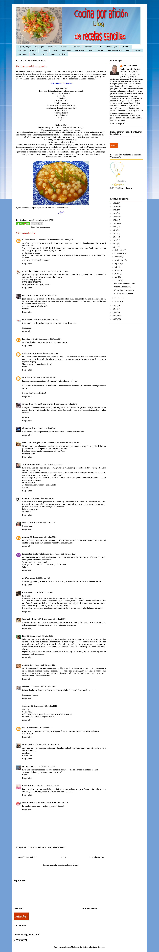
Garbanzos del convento (125, 283)
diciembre (119, 250)
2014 (115, 244)
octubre (118, 257)
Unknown (26, 353)
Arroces (64, 47)
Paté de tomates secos (123, 294)
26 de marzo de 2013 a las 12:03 (46, 319)
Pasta (91, 50)
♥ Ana (24, 592)
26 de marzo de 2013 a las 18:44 (49, 464)
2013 (115, 247)
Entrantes (22, 50)
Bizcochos (88, 47)
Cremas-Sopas (111, 47)
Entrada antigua (97, 857)
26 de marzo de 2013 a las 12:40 (49, 339)
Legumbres (66, 50)
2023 (115, 213)
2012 (115, 305)
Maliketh (75, 947)
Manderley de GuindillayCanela (36, 404)
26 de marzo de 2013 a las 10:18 (55, 271)
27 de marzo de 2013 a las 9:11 (40, 592)
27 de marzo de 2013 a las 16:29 (52, 619)
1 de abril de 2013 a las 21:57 (57, 802)
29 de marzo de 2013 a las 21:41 (46, 745)
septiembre (120, 260)
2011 (115, 309)
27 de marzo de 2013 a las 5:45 (37, 578)
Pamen (25, 498)
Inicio (63, 857)
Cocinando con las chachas (34, 240)
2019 (115, 227)
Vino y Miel (27, 319)
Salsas (34, 54)
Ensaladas (125, 47)
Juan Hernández (129, 66)
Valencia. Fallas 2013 (122, 287)
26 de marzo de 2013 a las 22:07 (42, 522)
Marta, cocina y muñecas (33, 802)
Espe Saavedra (29, 339)
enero (117, 301)
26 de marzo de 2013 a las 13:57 (64, 404)
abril (117, 277)
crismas (25, 766)
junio (117, 270)
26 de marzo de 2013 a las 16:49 (68, 443)
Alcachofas (52, 47)
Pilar (24, 636)
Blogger (101, 947)
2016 (115, 237)
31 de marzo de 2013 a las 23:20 (43, 766)
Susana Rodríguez (30, 619)
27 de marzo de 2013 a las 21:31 (40, 636)
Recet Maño (22, 54)
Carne (99, 47)
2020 (115, 223)
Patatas (101, 50)
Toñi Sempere (28, 464)
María (25, 522)
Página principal (24, 47)
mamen (25, 537)
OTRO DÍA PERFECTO (31, 271)
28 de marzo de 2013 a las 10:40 (43, 687)
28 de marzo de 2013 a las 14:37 (39, 728)
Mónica (25, 687)
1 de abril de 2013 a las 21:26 (47, 785)
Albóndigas (39, 47)
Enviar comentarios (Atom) (67, 865)
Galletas (33, 50)
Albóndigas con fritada (124, 290)
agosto (118, 263)
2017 (115, 233)
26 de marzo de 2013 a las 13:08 (45, 353)
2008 (115, 319)
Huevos (55, 50)
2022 (115, 216)
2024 (115, 210)
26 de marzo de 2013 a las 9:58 (60, 240)
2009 (115, 316)
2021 (115, 220)
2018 (115, 230)
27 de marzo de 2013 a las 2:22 (62, 554)
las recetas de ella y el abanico (35, 554)
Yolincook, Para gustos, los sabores (38, 443)
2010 (115, 312)
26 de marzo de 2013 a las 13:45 (43, 377)
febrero (118, 298)
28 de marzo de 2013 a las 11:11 (44, 706)
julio (117, 267)
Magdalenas (80, 50)
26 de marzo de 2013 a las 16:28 (42, 428)
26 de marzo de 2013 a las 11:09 (43, 295)
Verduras (62, 54)
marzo (118, 280)
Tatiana (25, 665)
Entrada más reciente (27, 857)
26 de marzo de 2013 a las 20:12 (42, 498)
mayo (117, 274)
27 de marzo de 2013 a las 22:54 (43, 665)
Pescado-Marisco (115, 50)
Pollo (128, 50)
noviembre (120, 253)
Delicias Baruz (28, 785)
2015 (115, 240)
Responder (27, 264)
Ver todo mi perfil (117, 123)
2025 (115, 206)
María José (27, 745)
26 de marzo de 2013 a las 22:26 (43, 537)
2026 (115, 203)
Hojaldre (44, 50)
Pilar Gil (25, 295)
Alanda (25, 428)
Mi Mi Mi (26, 377)
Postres (138, 50)
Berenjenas (75, 47)
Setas (43, 54)
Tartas (52, 54)
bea (23, 728)
